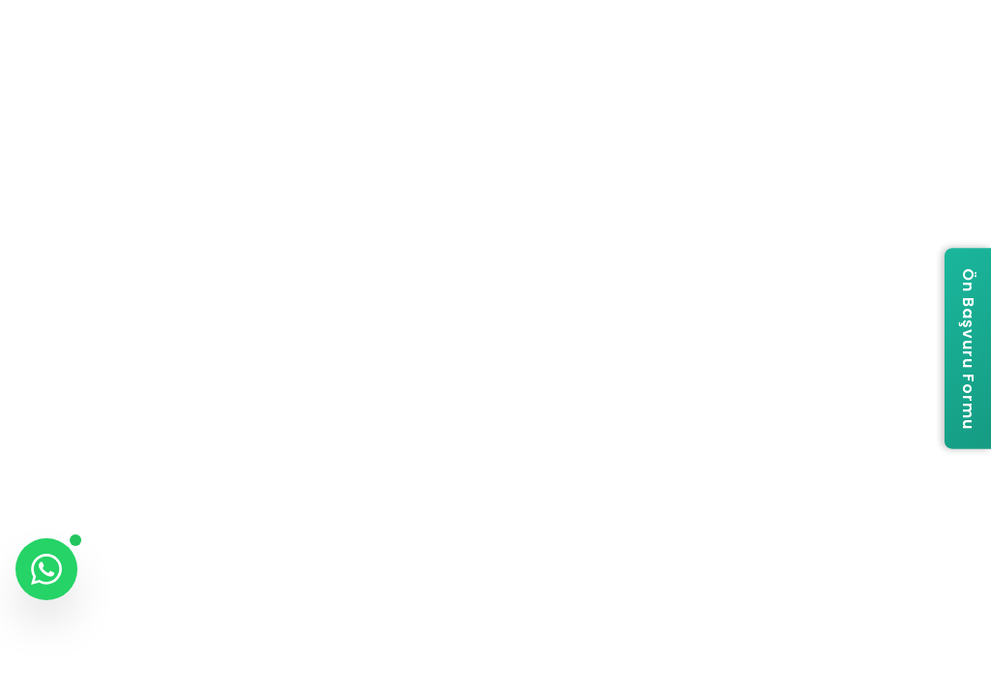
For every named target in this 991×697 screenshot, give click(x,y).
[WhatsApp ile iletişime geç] (46, 569)
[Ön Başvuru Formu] (968, 349)
